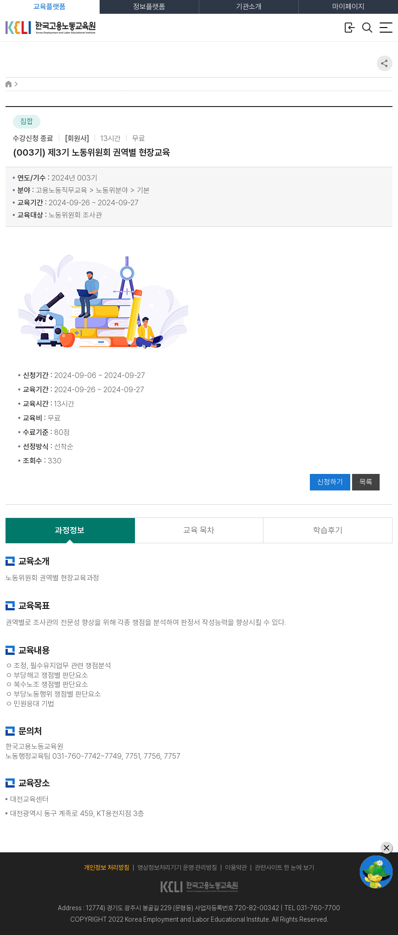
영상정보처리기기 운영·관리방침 (177, 867)
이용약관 (236, 867)
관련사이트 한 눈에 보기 (284, 867)
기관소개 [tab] (249, 6)
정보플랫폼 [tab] (149, 6)
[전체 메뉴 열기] (386, 28)
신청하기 (330, 482)
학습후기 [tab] (327, 530)
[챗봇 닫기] (376, 848)
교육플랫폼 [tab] (50, 6)
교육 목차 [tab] (198, 530)
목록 (365, 482)
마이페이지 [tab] (348, 6)
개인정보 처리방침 (106, 867)
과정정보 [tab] (69, 530)
